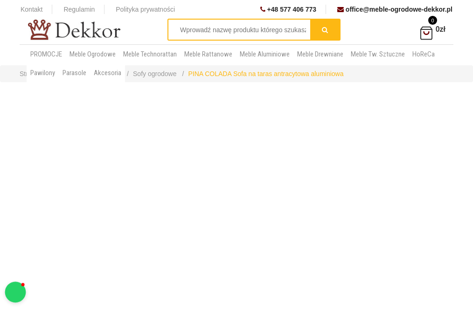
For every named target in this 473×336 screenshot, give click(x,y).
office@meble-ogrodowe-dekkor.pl (394, 9)
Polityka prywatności (145, 9)
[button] (15, 292)
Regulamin (79, 9)
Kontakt (31, 9)
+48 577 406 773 (288, 9)
